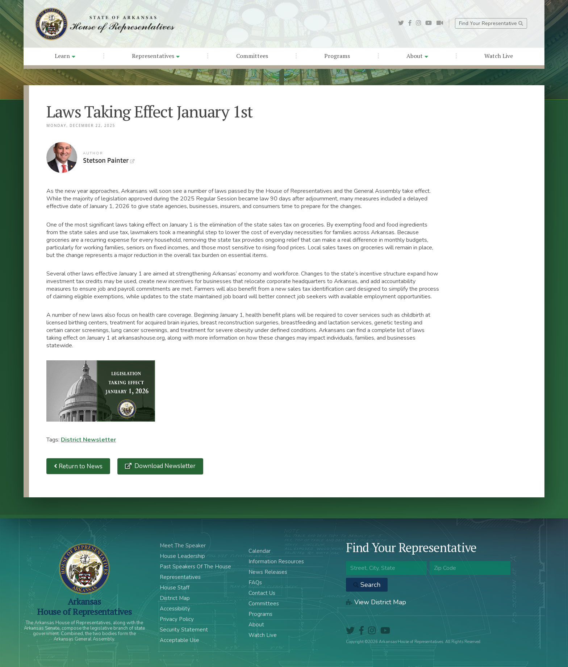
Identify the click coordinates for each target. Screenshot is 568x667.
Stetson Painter (61, 157)
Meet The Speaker (183, 545)
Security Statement (184, 629)
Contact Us (261, 593)
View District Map (376, 602)
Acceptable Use (179, 640)
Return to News (78, 466)
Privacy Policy (177, 619)
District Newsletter (88, 440)
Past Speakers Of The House (195, 566)
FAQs (255, 582)
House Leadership (182, 556)
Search (366, 584)
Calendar (259, 551)
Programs (337, 56)
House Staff (174, 587)
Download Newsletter (164, 466)
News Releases (267, 572)
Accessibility (175, 608)
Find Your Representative (491, 23)
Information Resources (276, 561)
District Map (175, 598)
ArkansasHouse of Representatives (84, 606)
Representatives (156, 56)
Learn (65, 56)
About (417, 56)
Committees (252, 56)
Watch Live (498, 56)
